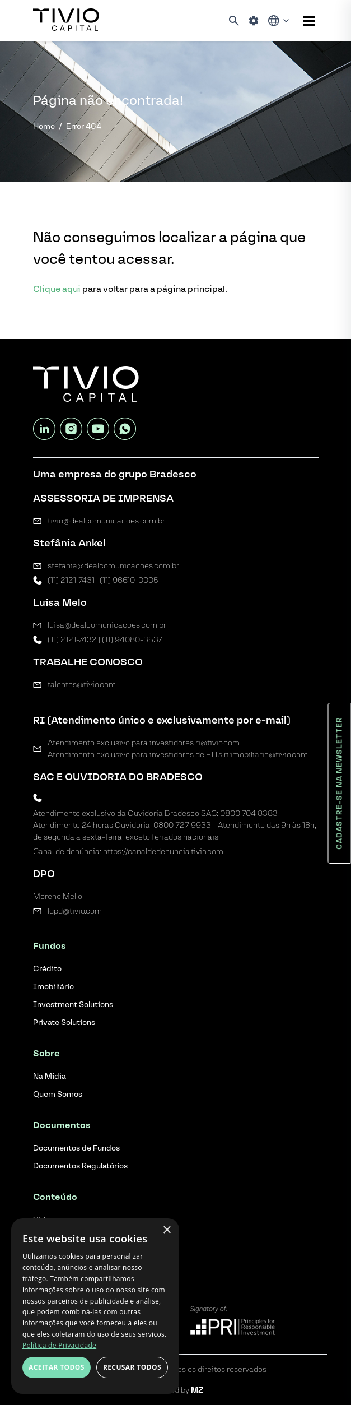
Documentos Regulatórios (80, 1166)
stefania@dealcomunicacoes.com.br (113, 566)
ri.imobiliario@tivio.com (266, 754)
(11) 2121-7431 (71, 580)
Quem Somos (57, 1094)
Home (44, 126)
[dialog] (95, 1306)
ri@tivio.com (217, 743)
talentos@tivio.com (82, 684)
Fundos (49, 945)
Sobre (46, 1053)
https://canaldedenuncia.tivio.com (163, 851)
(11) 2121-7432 (72, 639)
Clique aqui (57, 289)
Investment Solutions (73, 1004)
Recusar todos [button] (132, 1367)
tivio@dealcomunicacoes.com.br (106, 521)
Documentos (62, 1125)
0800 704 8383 (249, 813)
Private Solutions (64, 1022)
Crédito (47, 968)
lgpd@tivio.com (75, 911)
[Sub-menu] (309, 21)
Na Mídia (49, 1076)
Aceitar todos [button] (57, 1367)
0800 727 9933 (182, 825)
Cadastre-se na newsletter (339, 783)
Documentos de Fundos (76, 1148)
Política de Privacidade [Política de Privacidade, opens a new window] (59, 1345)
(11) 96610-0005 (129, 580)
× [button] (166, 1230)
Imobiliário (53, 986)
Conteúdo (55, 1196)
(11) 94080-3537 (132, 639)
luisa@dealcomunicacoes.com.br (107, 625)
